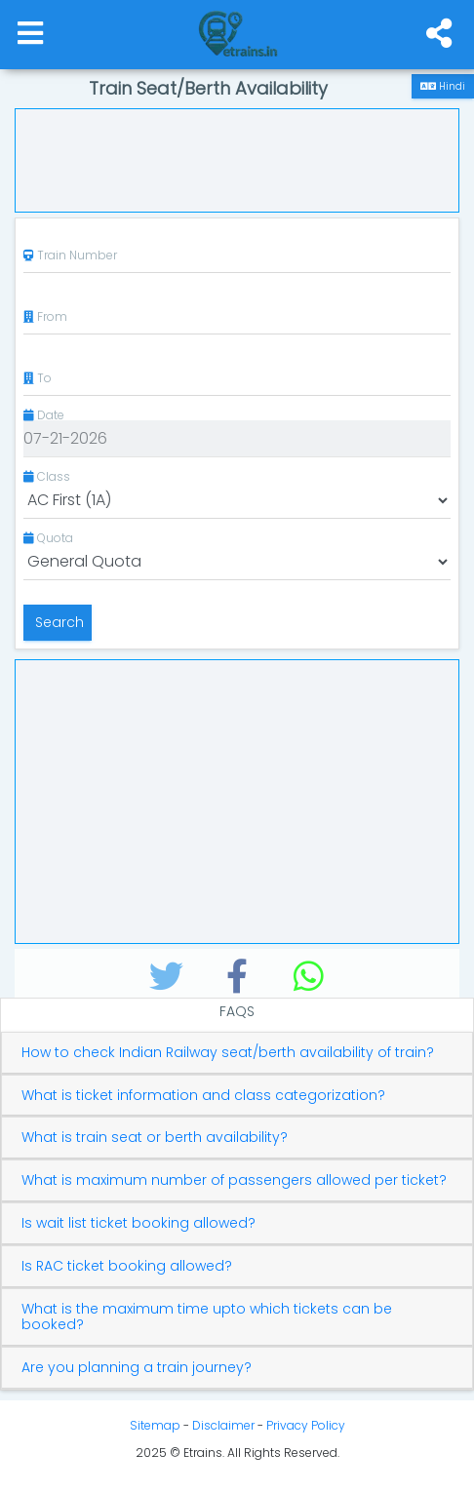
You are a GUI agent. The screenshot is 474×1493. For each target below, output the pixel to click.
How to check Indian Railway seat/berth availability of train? (227, 1052)
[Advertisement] (237, 158)
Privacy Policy (305, 1425)
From (45, 316)
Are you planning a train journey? (136, 1367)
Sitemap (155, 1425)
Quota (48, 538)
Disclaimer (223, 1425)
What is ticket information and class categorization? (203, 1095)
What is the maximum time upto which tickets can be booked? (206, 1317)
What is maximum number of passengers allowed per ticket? (234, 1180)
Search (57, 622)
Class (46, 476)
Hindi (442, 86)
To (37, 378)
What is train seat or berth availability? (154, 1137)
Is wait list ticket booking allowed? (138, 1223)
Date (43, 415)
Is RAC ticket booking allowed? (126, 1266)
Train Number (70, 255)
